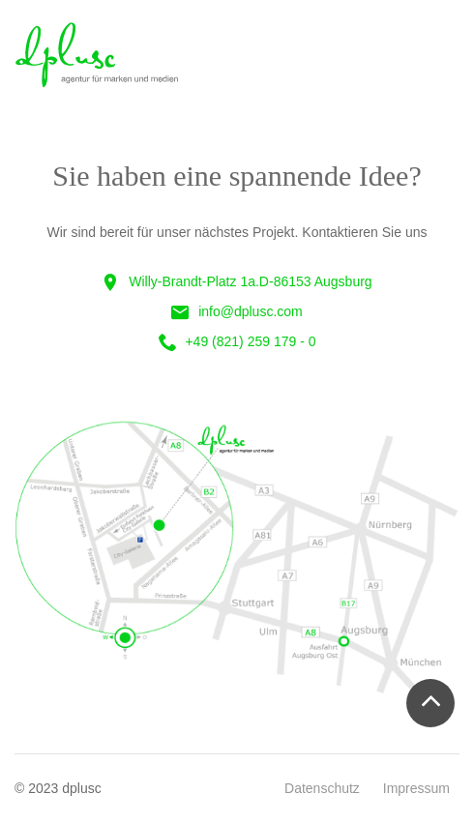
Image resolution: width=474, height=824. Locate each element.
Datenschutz (322, 788)
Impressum (416, 788)
